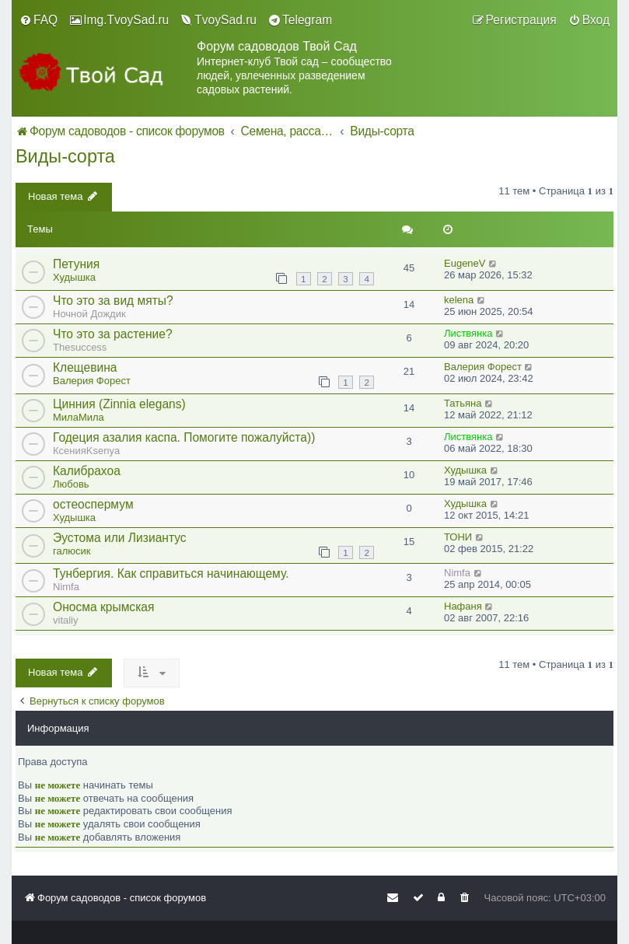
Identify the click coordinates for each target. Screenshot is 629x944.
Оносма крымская (103, 607)
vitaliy (66, 620)
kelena (458, 300)
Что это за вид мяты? (113, 300)
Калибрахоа (87, 470)
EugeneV (465, 263)
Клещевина (85, 367)
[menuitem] (38, 20)
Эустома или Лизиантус (120, 537)
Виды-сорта (65, 156)
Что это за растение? (113, 334)
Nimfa (66, 587)
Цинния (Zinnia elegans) (119, 404)
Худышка (74, 277)
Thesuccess (80, 347)
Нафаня (463, 606)
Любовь (71, 484)
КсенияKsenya (86, 450)
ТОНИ (458, 537)
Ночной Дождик (89, 314)
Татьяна (462, 403)
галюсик (71, 551)
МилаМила (78, 417)
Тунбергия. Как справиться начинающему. (171, 573)
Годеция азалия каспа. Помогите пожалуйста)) (184, 437)
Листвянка (468, 333)
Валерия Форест (92, 380)
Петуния (76, 264)
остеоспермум (93, 504)
